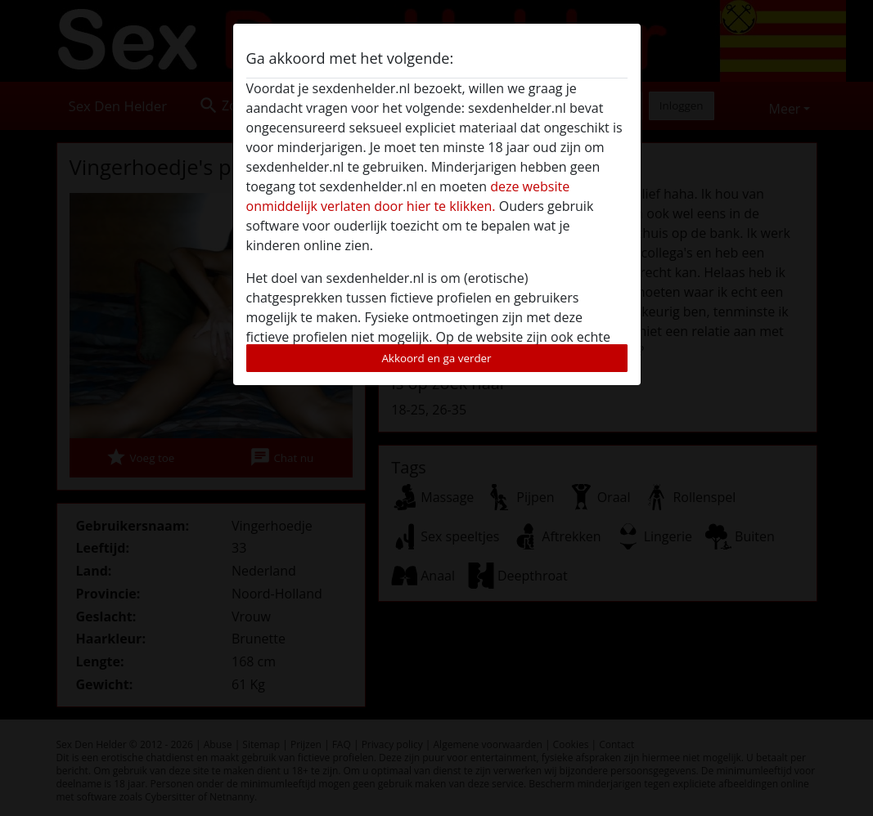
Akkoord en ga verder (436, 358)
